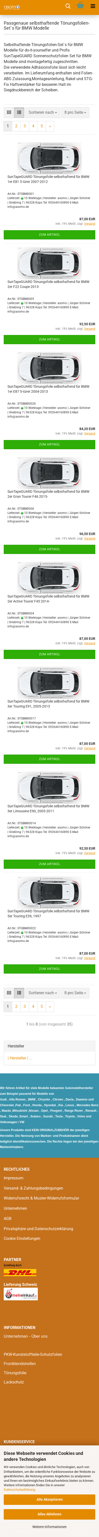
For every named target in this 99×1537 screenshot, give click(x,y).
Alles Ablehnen (49, 1514)
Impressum (13, 1178)
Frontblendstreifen (20, 1364)
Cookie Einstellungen (22, 1238)
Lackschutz (14, 1382)
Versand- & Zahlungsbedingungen (33, 1188)
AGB (7, 1218)
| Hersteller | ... (20, 1058)
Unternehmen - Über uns (26, 1336)
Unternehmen (15, 1208)
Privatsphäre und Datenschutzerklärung (38, 1228)
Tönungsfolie (15, 1373)
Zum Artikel (49, 234)
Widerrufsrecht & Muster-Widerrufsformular (41, 1198)
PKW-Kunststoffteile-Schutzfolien (33, 1354)
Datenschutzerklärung (19, 1489)
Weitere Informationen (49, 1527)
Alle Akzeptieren (50, 1499)
